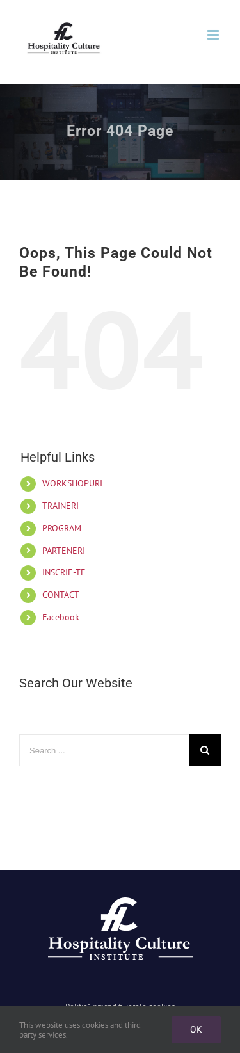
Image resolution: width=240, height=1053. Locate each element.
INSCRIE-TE (64, 572)
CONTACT (60, 594)
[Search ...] (104, 750)
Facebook (60, 617)
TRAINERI (60, 505)
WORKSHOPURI (72, 483)
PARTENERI (63, 550)
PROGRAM (61, 528)
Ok (196, 1029)
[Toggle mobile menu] (214, 35)
